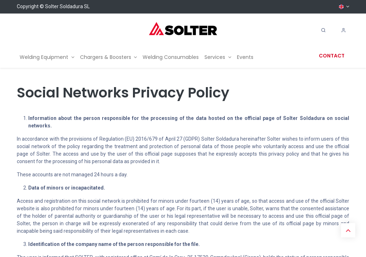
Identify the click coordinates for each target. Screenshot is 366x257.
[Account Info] (343, 30)
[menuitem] (47, 57)
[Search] (323, 30)
